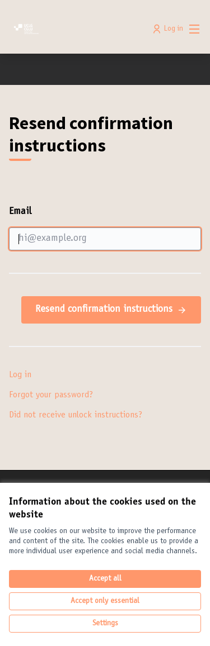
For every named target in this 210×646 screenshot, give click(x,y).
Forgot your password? (51, 395)
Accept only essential (105, 601)
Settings (105, 624)
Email (105, 228)
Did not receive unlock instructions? (75, 415)
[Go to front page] (80, 29)
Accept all (105, 579)
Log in (20, 374)
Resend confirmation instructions (111, 310)
